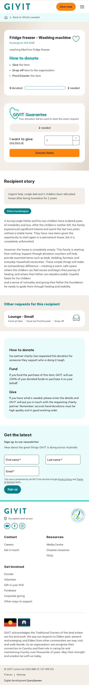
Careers (9, 544)
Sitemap (21, 674)
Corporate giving (14, 596)
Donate (8, 574)
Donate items (44, 153)
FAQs (50, 555)
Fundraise (10, 590)
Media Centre (55, 544)
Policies (8, 674)
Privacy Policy (65, 479)
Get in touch (11, 550)
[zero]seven (34, 680)
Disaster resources (58, 550)
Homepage (17, 6)
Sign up (13, 489)
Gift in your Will (14, 585)
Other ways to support (18, 601)
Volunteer (10, 579)
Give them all (17, 143)
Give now (66, 6)
